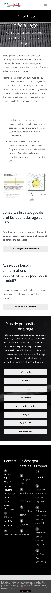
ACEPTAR (25, 591)
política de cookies (26, 587)
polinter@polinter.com (14, 534)
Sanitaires (24, 534)
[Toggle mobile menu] (45, 5)
